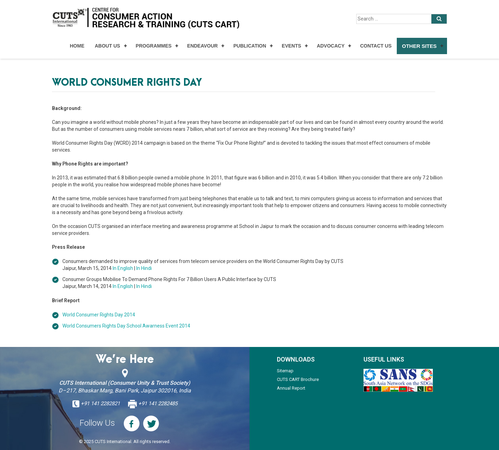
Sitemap (285, 370)
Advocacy (330, 46)
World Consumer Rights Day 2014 (98, 314)
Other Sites (419, 46)
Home (77, 46)
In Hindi (144, 268)
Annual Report (291, 388)
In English (123, 268)
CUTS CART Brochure (298, 379)
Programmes (154, 46)
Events (291, 46)
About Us (107, 46)
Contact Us (376, 46)
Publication (249, 46)
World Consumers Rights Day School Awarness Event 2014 (126, 326)
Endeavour (202, 46)
